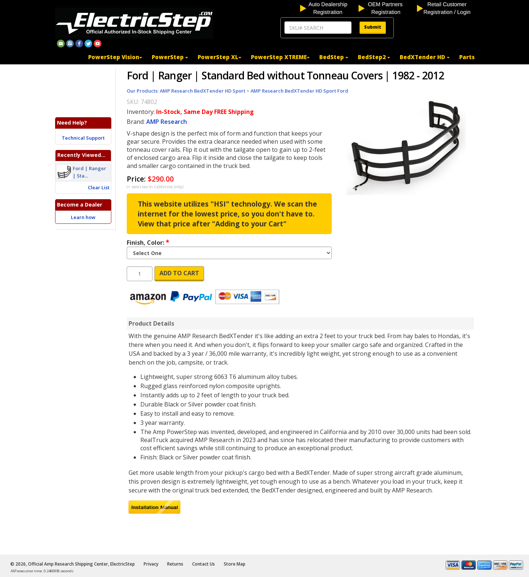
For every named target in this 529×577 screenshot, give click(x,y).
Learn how (83, 217)
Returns (175, 564)
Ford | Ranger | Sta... (89, 172)
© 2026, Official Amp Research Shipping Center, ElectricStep (72, 564)
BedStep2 (374, 57)
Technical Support (83, 138)
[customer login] (445, 8)
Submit (372, 27)
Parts (467, 57)
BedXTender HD (425, 57)
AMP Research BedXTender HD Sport (202, 90)
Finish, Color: (148, 242)
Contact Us (203, 564)
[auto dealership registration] (328, 8)
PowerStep (170, 57)
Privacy (151, 564)
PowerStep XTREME (280, 57)
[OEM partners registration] (387, 8)
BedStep (333, 57)
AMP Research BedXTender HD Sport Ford (299, 90)
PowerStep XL (219, 57)
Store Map (234, 564)
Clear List (98, 187)
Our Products (142, 90)
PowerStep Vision (115, 57)
